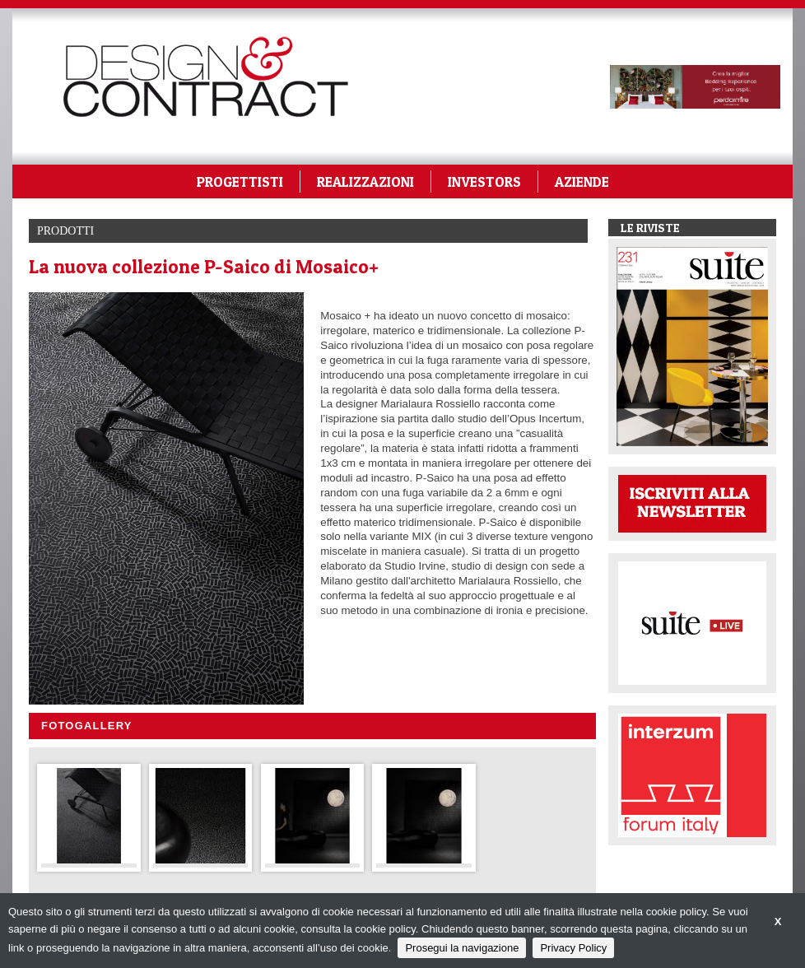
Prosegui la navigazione (462, 948)
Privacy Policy (573, 948)
